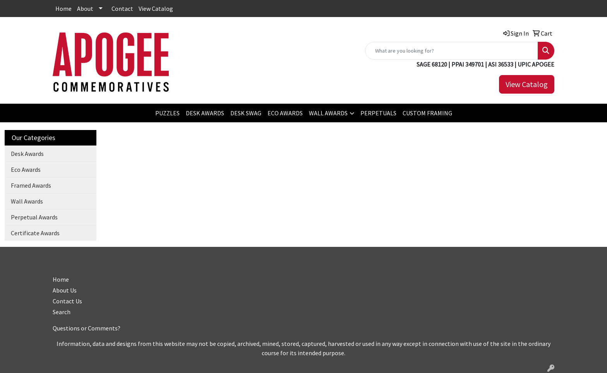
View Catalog (156, 8)
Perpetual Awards (34, 217)
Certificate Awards (35, 233)
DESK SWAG (245, 113)
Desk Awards (27, 153)
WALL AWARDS (328, 113)
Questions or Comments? (86, 328)
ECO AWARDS (285, 113)
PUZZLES (167, 113)
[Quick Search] (451, 51)
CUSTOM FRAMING (427, 113)
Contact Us (67, 301)
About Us (65, 290)
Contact (122, 8)
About (85, 8)
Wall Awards (27, 201)
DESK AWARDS (205, 113)
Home (63, 8)
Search (61, 312)
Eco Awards (26, 169)
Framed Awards (31, 185)
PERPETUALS (378, 113)
